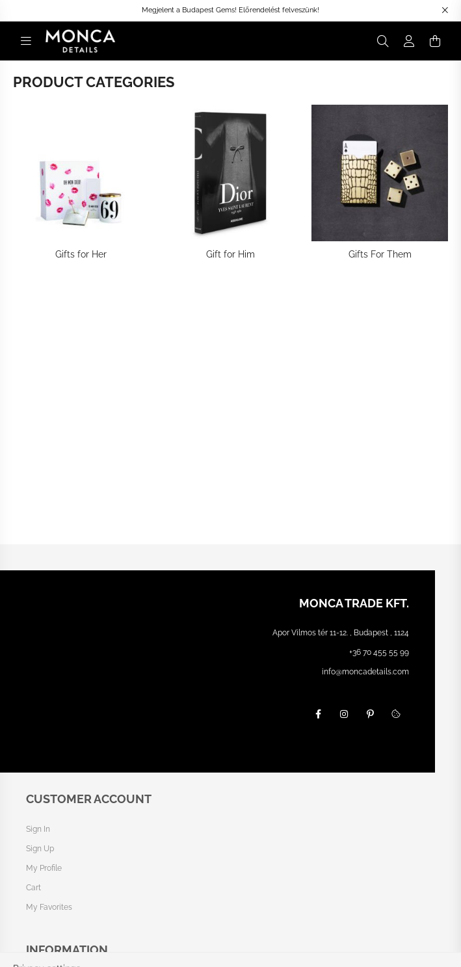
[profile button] (409, 41)
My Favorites (49, 907)
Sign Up (40, 848)
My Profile (44, 868)
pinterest (370, 714)
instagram (344, 714)
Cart (33, 887)
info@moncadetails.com (365, 671)
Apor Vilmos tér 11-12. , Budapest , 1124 (340, 632)
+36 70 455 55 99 (379, 652)
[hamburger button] (26, 41)
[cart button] (435, 41)
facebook (318, 714)
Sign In (38, 829)
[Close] (444, 10)
